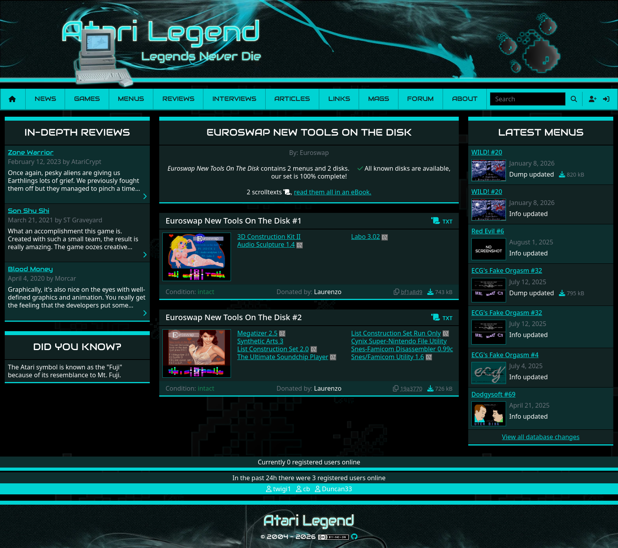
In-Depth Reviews (77, 132)
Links (339, 99)
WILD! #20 (486, 152)
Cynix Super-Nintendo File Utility (399, 341)
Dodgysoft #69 (493, 394)
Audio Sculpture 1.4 (266, 244)
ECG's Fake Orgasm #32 (506, 270)
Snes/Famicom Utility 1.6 (387, 357)
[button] (441, 221)
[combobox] (528, 99)
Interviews (234, 99)
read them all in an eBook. (332, 192)
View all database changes (541, 436)
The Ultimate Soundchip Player (282, 357)
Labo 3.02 (365, 236)
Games (87, 99)
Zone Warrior (31, 152)
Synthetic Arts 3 (260, 341)
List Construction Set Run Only (396, 333)
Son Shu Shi (28, 210)
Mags (378, 99)
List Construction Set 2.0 (273, 349)
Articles (292, 99)
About (465, 99)
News (45, 99)
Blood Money (30, 269)
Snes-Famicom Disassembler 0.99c (402, 349)
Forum (420, 99)
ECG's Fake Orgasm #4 (504, 354)
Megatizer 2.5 (257, 333)
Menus (131, 99)
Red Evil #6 (487, 231)
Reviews (178, 99)
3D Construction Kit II (269, 236)
